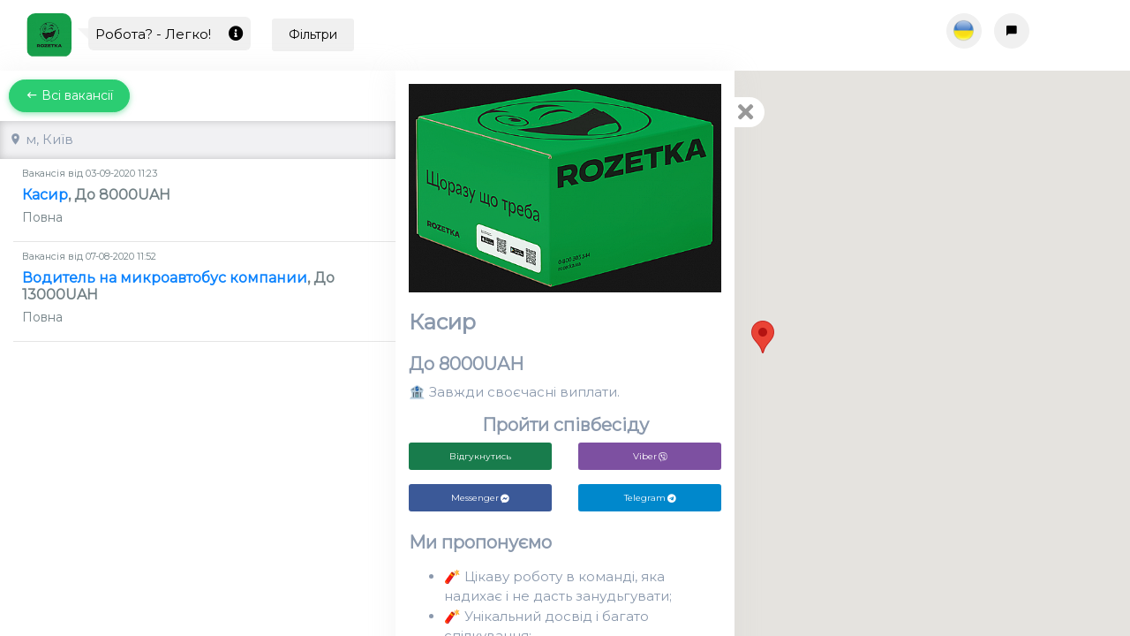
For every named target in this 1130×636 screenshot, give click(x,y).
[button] (762, 337)
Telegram (650, 498)
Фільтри (313, 34)
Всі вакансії (69, 95)
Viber (650, 456)
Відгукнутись (480, 456)
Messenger (480, 498)
